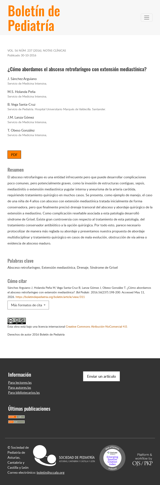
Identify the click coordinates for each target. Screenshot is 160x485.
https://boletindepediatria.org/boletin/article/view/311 (50, 297)
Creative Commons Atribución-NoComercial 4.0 (96, 326)
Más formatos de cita (27, 305)
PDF (14, 154)
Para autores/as (19, 387)
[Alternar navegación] (146, 17)
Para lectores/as (20, 382)
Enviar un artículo (101, 376)
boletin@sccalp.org (50, 472)
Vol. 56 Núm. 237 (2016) (24, 50)
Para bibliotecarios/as (24, 392)
